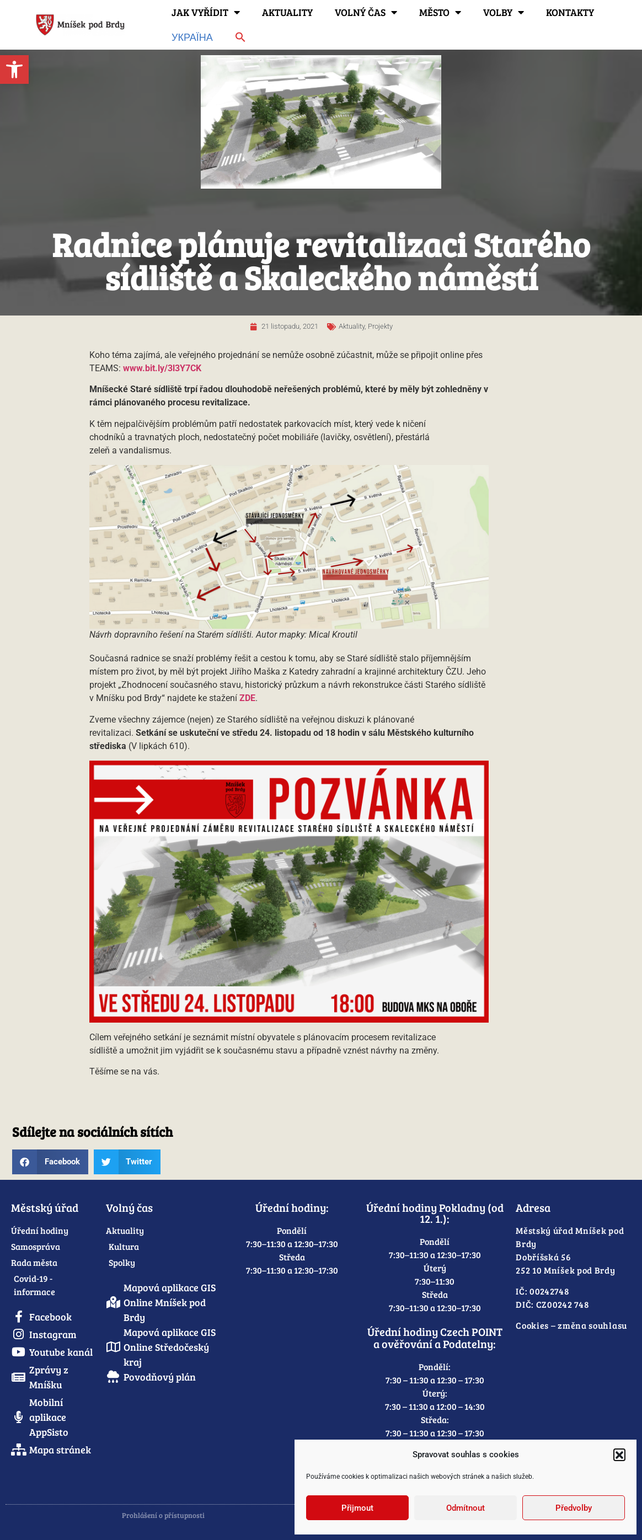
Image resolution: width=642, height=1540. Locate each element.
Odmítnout (465, 1508)
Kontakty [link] (570, 12)
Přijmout (357, 1508)
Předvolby (573, 1508)
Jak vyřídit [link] (206, 12)
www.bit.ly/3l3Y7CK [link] (162, 368)
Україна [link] (192, 37)
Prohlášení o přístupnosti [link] (163, 1515)
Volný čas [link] (366, 12)
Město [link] (440, 12)
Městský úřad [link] (44, 1207)
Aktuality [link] (287, 12)
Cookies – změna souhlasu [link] (571, 1325)
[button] (619, 1454)
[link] (14, 69)
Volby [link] (503, 12)
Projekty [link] (380, 326)
